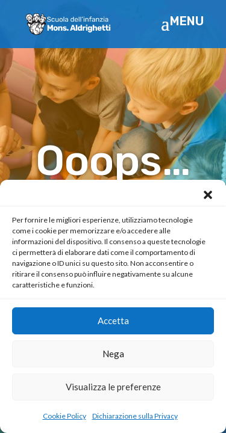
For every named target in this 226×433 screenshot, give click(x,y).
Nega (113, 353)
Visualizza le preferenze (113, 386)
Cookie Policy (64, 415)
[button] (208, 195)
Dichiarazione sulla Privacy (135, 415)
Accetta (113, 320)
